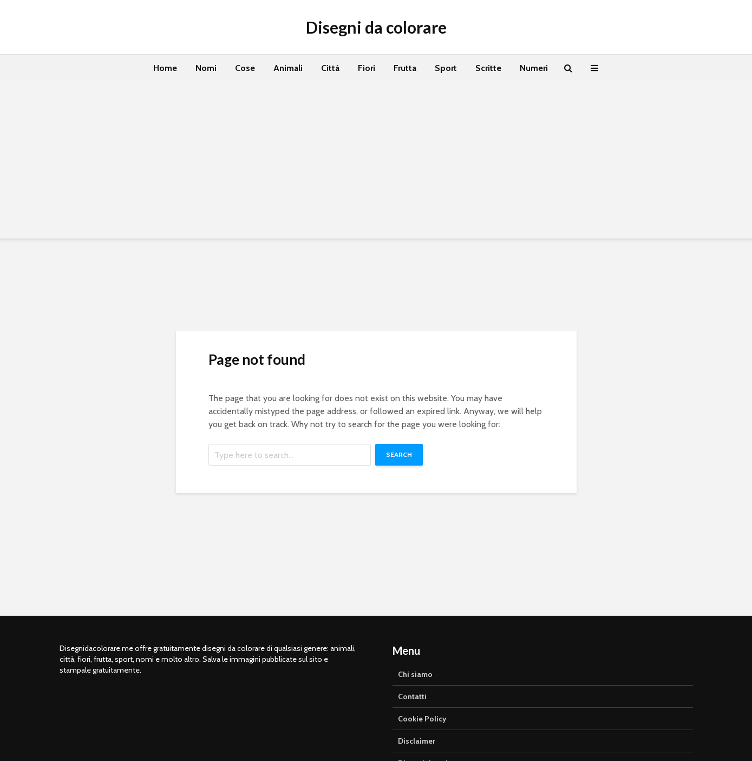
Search (399, 454)
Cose (245, 68)
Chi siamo (415, 674)
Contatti (412, 696)
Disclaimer (416, 741)
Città (330, 68)
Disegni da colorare (376, 27)
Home (165, 68)
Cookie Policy (422, 719)
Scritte (488, 68)
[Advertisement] (376, 162)
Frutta (405, 68)
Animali (288, 68)
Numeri (534, 68)
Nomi (206, 68)
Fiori (366, 68)
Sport (446, 68)
